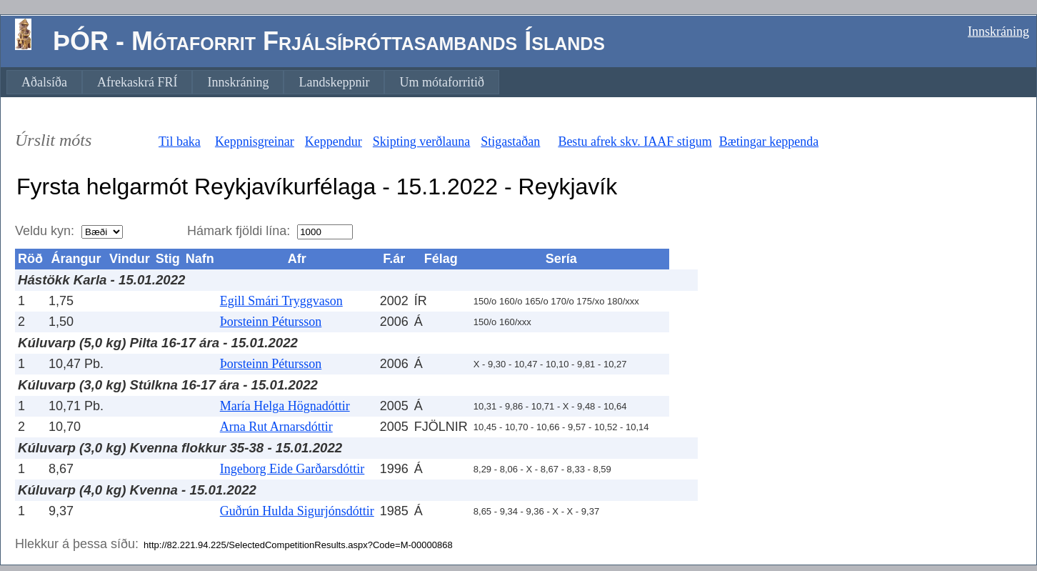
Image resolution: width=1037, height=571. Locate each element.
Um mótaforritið (441, 82)
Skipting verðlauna (421, 141)
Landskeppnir (334, 82)
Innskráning (998, 31)
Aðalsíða (44, 82)
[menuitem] (44, 82)
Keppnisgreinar (254, 141)
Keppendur (333, 141)
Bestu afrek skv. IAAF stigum (634, 141)
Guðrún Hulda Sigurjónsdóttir (297, 511)
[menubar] (252, 82)
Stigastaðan (510, 141)
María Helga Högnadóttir (285, 406)
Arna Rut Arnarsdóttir (276, 426)
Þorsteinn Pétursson (271, 321)
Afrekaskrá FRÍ (137, 82)
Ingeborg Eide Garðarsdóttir (292, 469)
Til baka (180, 141)
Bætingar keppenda (768, 141)
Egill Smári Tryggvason (281, 301)
